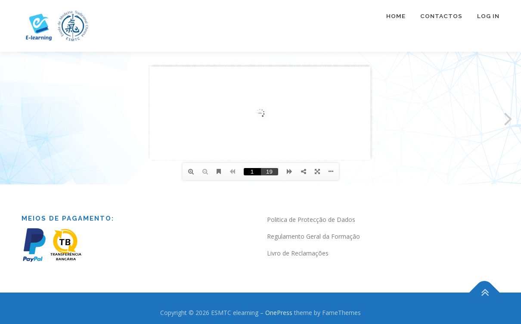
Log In (488, 15)
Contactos (441, 15)
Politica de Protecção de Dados (311, 219)
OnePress (278, 312)
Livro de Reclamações (298, 253)
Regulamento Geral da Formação (313, 236)
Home (396, 15)
